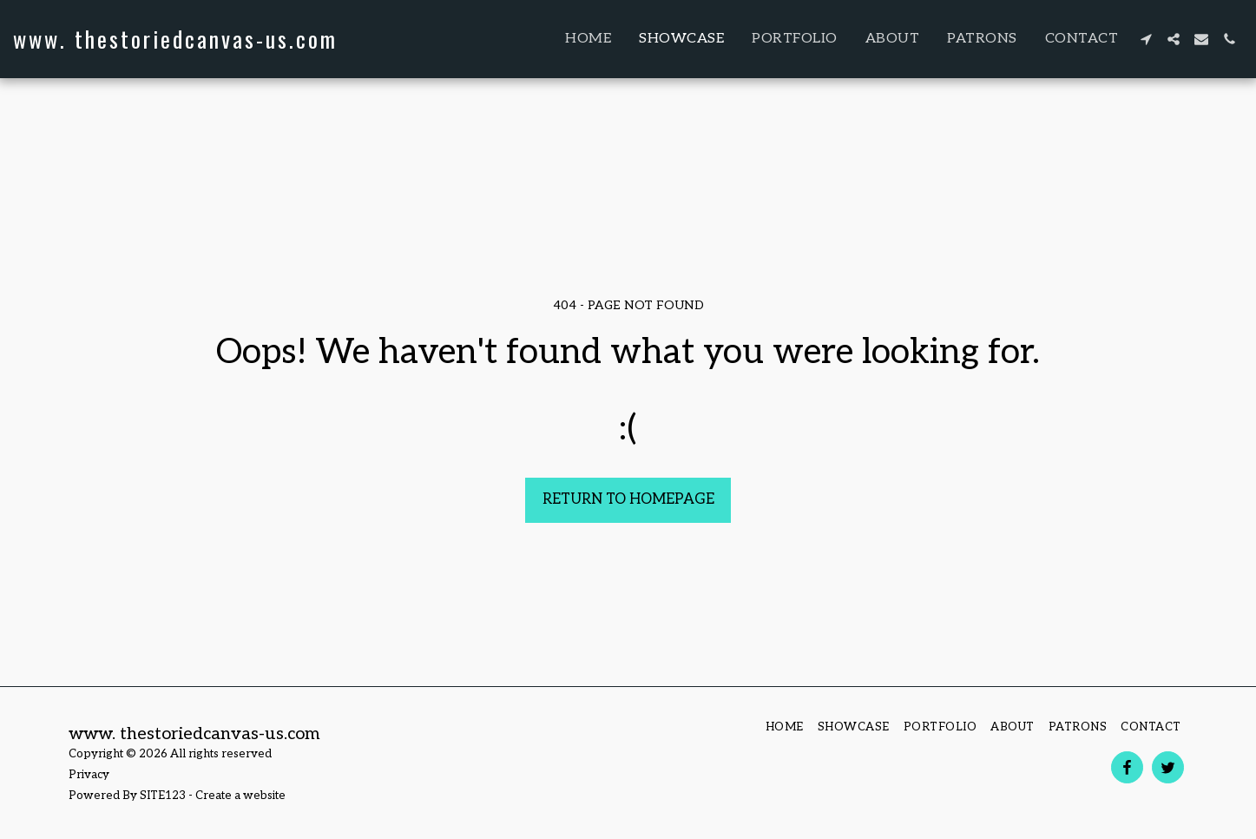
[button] (1146, 39)
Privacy (89, 775)
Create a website (240, 796)
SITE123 (163, 796)
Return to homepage (628, 499)
